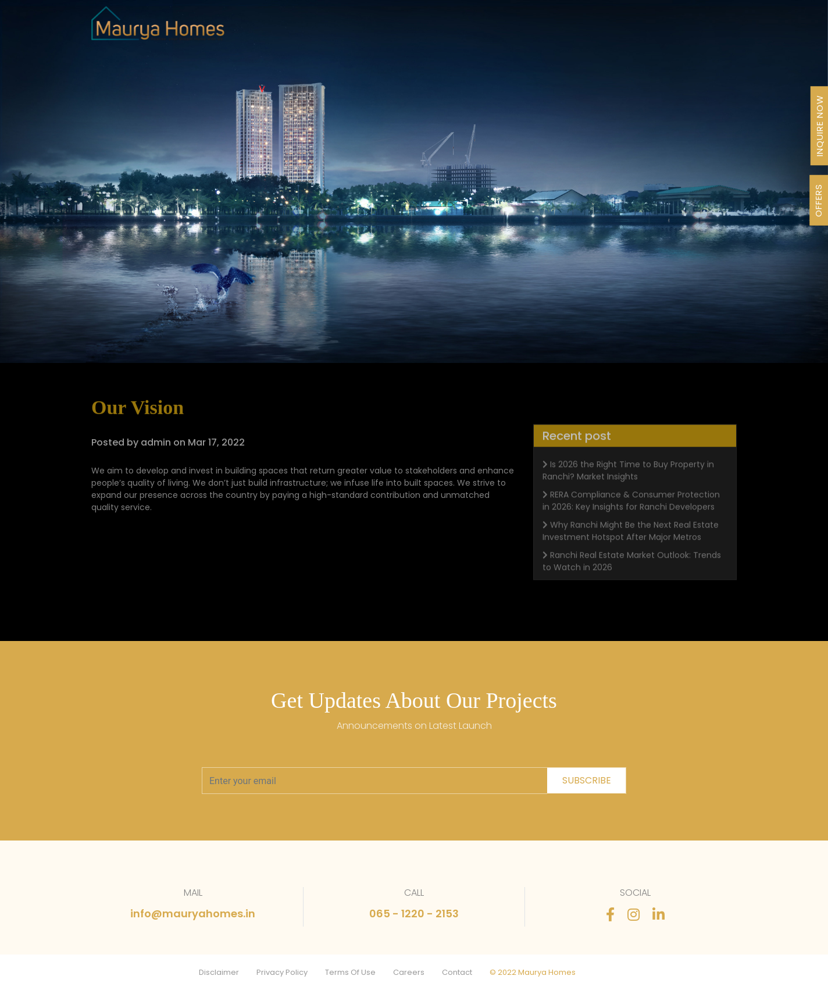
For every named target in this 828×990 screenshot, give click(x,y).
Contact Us (685, 30)
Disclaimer (219, 972)
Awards (481, 30)
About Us (427, 30)
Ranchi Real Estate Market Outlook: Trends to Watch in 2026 (632, 577)
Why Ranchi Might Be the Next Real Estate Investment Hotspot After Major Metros (631, 546)
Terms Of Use (350, 972)
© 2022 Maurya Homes (533, 972)
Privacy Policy (282, 972)
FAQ (635, 30)
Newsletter (539, 30)
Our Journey (362, 30)
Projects (299, 30)
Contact (457, 972)
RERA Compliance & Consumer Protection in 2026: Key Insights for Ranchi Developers (631, 516)
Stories (595, 30)
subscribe (586, 780)
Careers (408, 972)
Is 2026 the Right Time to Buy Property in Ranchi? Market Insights (628, 486)
